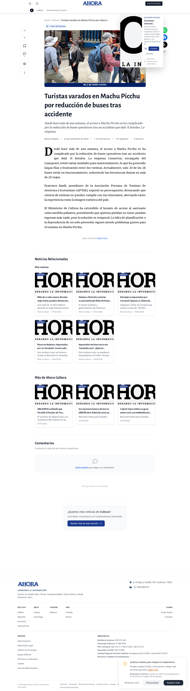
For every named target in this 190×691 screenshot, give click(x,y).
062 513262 (127, 647)
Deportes (21, 617)
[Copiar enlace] (164, 52)
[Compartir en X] (164, 45)
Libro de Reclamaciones (28, 668)
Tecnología (38, 617)
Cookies (21, 663)
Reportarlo (102, 238)
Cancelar (149, 55)
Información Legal (25, 645)
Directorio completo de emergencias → (114, 656)
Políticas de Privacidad (27, 650)
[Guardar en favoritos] (24, 46)
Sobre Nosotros (24, 641)
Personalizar (152, 682)
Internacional (23, 626)
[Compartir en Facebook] (164, 37)
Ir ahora (153, 49)
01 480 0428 (121, 643)
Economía (22, 621)
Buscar (69, 617)
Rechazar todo (132, 682)
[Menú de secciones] (30, 3)
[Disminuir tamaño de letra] (24, 37)
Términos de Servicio (87, 684)
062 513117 (116, 647)
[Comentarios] (24, 55)
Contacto (169, 617)
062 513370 (162, 653)
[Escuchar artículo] (24, 64)
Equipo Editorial (24, 654)
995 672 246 (121, 640)
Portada (69, 612)
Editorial (53, 612)
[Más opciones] (24, 73)
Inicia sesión (81, 467)
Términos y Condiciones (28, 659)
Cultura (40, 10)
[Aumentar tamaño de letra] (24, 30)
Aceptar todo (173, 682)
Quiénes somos (103, 684)
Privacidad (73, 684)
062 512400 (144, 653)
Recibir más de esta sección (86, 523)
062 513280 (119, 650)
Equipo (113, 684)
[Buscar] (37, 3)
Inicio (47, 20)
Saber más (153, 669)
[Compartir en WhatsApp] (164, 30)
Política (21, 612)
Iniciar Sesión (154, 3)
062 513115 (139, 647)
